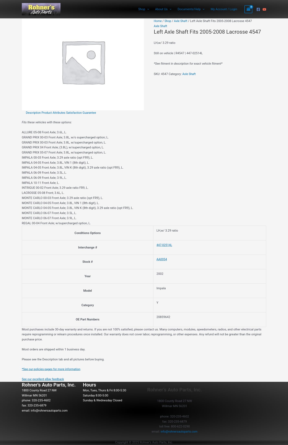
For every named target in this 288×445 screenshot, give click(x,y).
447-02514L (164, 245)
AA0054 (161, 259)
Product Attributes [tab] (54, 113)
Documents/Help (191, 9)
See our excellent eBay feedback (44, 379)
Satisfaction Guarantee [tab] (83, 113)
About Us (163, 9)
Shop (143, 9)
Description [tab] (33, 113)
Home (158, 21)
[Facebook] (258, 9)
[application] (147, 9)
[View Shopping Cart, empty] (248, 9)
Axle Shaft (181, 21)
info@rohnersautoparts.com (50, 410)
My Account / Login (224, 9)
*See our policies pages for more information (52, 369)
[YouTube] (264, 9)
